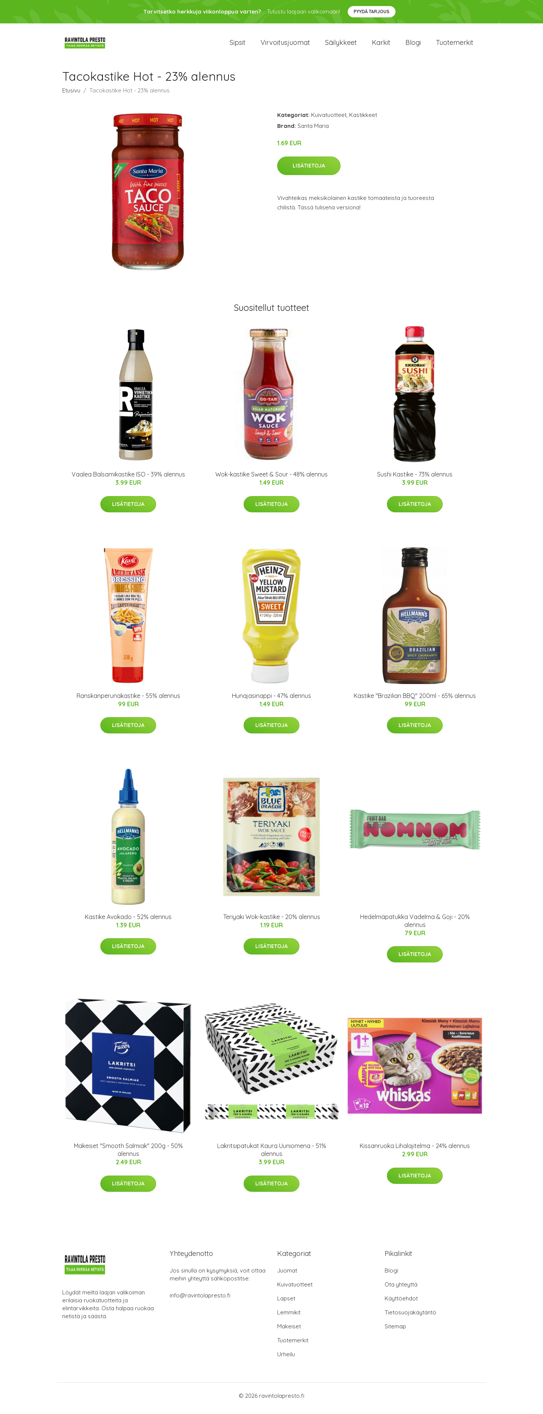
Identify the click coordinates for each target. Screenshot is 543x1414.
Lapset (286, 1303)
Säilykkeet (341, 45)
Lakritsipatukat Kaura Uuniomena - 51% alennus (271, 1155)
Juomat (287, 1275)
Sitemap (395, 1331)
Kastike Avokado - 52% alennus (128, 922)
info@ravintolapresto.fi (200, 1300)
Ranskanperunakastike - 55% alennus (128, 701)
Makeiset (289, 1331)
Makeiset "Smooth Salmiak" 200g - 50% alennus (128, 1155)
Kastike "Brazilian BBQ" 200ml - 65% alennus (415, 701)
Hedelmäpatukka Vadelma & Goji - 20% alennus (415, 926)
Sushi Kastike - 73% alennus (414, 479)
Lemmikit (289, 1317)
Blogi (413, 45)
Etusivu (71, 95)
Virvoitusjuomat (285, 45)
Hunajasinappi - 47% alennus (271, 701)
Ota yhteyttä (401, 1289)
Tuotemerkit (454, 45)
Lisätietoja (309, 171)
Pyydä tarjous (372, 11)
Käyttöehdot (401, 1303)
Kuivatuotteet (329, 120)
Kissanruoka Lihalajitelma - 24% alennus (415, 1151)
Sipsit (237, 45)
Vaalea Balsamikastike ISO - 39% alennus (128, 479)
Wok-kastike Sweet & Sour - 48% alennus (271, 479)
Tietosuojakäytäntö (410, 1317)
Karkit (381, 45)
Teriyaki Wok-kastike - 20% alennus (271, 922)
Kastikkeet (363, 120)
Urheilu (286, 1359)
